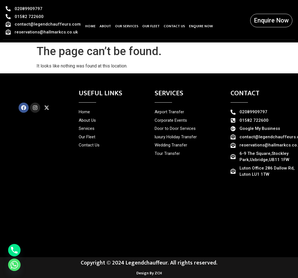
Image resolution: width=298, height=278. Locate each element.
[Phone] (14, 250)
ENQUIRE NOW (201, 26)
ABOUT (105, 26)
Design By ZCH (149, 273)
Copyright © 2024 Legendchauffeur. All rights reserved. (149, 263)
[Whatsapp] (14, 265)
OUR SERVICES (126, 26)
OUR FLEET (151, 26)
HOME (90, 26)
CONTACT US (174, 26)
